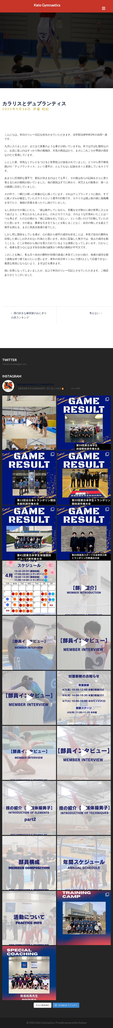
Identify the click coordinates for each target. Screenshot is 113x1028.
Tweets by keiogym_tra (14, 363)
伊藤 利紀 (41, 109)
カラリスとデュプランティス (34, 103)
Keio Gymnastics (47, 5)
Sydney (82, 1022)
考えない (94, 313)
